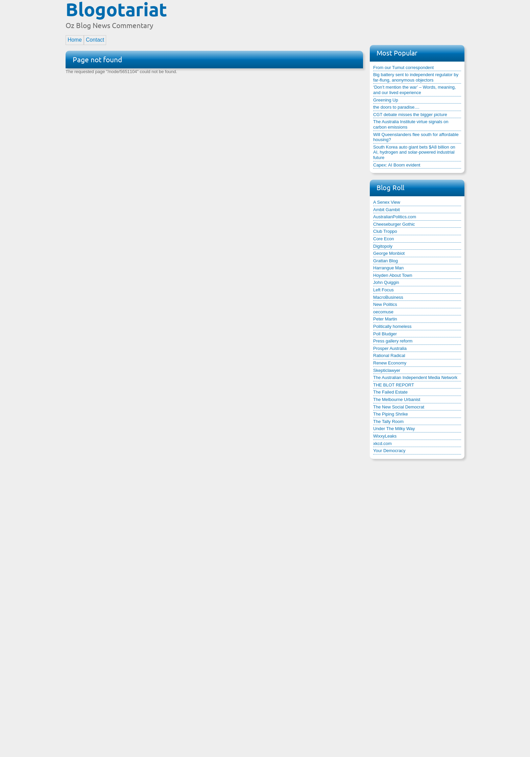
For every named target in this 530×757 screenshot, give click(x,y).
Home (75, 40)
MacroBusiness (388, 297)
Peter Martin (385, 318)
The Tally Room (388, 421)
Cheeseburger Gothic (394, 224)
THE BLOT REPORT (393, 384)
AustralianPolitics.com (394, 216)
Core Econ (383, 238)
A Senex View (386, 202)
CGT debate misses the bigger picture (410, 114)
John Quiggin (386, 282)
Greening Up (385, 100)
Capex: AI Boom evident (396, 165)
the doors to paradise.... (396, 107)
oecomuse (383, 311)
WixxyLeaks (384, 436)
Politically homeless (392, 326)
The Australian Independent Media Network (415, 377)
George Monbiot (389, 253)
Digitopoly (382, 246)
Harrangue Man (388, 267)
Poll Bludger (385, 333)
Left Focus (383, 289)
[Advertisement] (341, 18)
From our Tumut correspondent (403, 67)
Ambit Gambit (386, 209)
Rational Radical (389, 355)
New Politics (385, 304)
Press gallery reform (392, 340)
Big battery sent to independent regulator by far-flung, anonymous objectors (415, 77)
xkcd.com (382, 443)
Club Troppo (385, 231)
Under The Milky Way (394, 428)
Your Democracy (389, 450)
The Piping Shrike (390, 414)
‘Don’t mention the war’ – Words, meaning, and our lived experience (414, 90)
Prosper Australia (390, 348)
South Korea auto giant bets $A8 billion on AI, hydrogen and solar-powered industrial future (414, 152)
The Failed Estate (390, 392)
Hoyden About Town (392, 275)
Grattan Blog (385, 260)
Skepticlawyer (386, 370)
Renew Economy (389, 362)
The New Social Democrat (398, 406)
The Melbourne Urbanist (396, 399)
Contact (95, 40)
